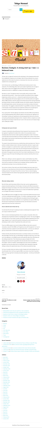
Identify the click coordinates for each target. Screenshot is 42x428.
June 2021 (5, 410)
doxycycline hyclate (7, 348)
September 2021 (6, 405)
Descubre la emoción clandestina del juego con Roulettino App (15, 317)
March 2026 (5, 359)
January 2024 (6, 370)
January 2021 (6, 418)
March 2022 (5, 395)
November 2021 (6, 402)
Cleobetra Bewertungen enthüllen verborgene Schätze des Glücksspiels (24, 351)
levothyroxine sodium (7, 344)
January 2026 (6, 362)
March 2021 (5, 415)
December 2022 (6, 380)
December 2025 (6, 364)
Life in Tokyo (5, 332)
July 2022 (5, 389)
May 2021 (5, 412)
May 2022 (5, 392)
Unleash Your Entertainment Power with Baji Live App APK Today (24, 343)
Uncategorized (6, 337)
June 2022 (5, 390)
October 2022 (6, 384)
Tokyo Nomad (21, 3)
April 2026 (5, 357)
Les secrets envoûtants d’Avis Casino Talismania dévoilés (24, 348)
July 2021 (5, 409)
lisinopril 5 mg (6, 351)
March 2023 (5, 375)
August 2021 (6, 407)
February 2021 (6, 417)
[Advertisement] (21, 29)
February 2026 (6, 360)
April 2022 (5, 394)
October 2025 (6, 367)
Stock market (6, 333)
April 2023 (5, 374)
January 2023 (6, 379)
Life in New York (6, 330)
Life (4, 328)
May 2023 (5, 372)
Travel (4, 335)
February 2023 (6, 377)
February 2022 (6, 397)
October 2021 (6, 404)
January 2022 (6, 399)
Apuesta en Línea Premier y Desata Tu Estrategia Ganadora (15, 314)
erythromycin (6, 349)
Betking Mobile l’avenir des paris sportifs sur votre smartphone (16, 311)
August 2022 (6, 387)
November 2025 (6, 365)
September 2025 (6, 369)
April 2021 (5, 413)
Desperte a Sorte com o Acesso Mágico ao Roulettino (14, 316)
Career (4, 325)
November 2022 (6, 382)
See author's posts (21, 278)
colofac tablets (6, 343)
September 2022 (6, 385)
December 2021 (6, 400)
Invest (4, 327)
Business (9, 65)
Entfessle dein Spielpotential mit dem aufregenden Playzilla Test (16, 312)
